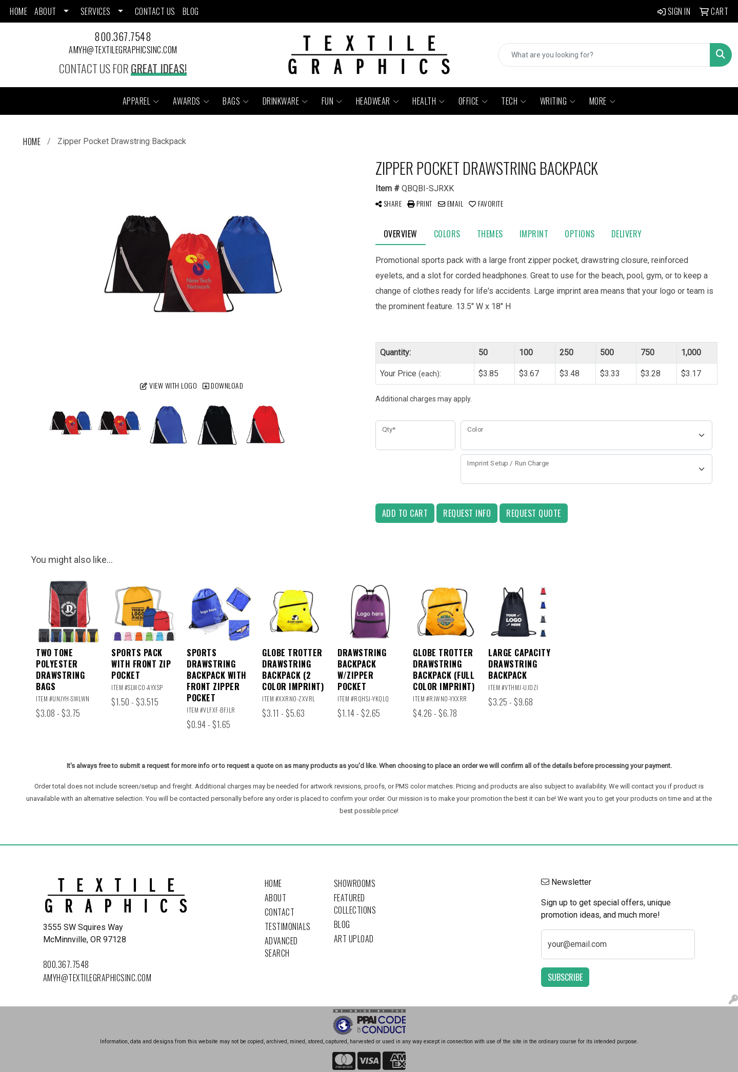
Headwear (378, 101)
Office (473, 101)
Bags (236, 101)
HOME (18, 11)
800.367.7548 (122, 36)
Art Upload (354, 939)
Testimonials (288, 926)
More (602, 101)
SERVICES (96, 11)
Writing (558, 101)
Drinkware (285, 101)
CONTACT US (155, 11)
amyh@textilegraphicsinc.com (123, 50)
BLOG (191, 11)
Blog (342, 924)
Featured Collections (355, 904)
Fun (332, 101)
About (276, 898)
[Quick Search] (604, 55)
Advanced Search (281, 947)
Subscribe (565, 977)
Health (428, 101)
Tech (514, 101)
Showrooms (355, 883)
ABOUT (45, 11)
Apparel (141, 101)
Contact (280, 912)
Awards (191, 101)
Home (273, 883)
